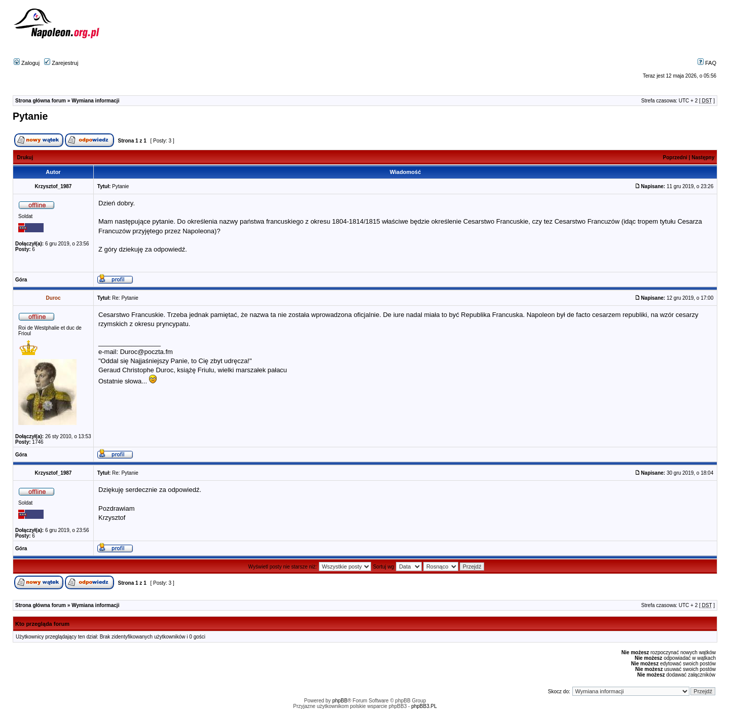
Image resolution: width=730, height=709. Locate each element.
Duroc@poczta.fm (146, 352)
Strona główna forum (40, 100)
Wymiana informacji (95, 100)
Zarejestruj (61, 63)
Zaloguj (27, 63)
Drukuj (25, 157)
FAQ (707, 63)
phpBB (339, 700)
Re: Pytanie (125, 298)
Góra (21, 279)
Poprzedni (675, 157)
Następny (702, 157)
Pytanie (30, 116)
